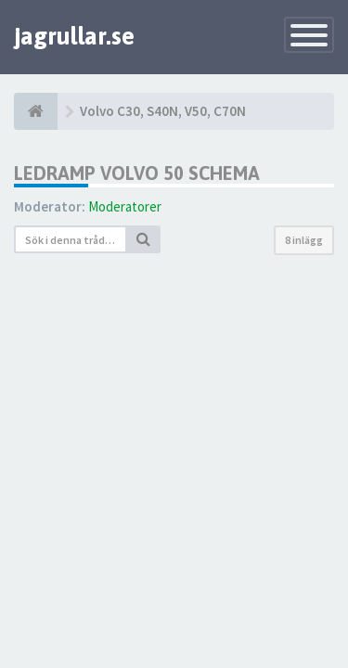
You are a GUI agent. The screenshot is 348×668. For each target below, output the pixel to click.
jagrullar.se (74, 36)
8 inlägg (304, 240)
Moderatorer (124, 206)
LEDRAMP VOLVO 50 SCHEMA (137, 173)
